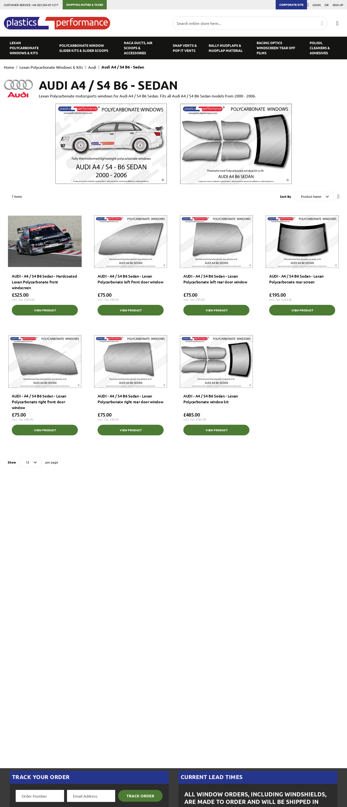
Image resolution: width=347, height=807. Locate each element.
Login (317, 5)
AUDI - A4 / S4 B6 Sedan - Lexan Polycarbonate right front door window (39, 401)
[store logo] (59, 23)
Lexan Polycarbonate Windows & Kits (51, 67)
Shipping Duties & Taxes (84, 5)
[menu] (173, 47)
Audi (92, 67)
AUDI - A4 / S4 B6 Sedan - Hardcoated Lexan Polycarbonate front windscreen (44, 281)
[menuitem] (28, 47)
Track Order (140, 795)
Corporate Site (291, 5)
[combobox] (250, 23)
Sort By (285, 196)
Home (9, 67)
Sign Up (338, 5)
